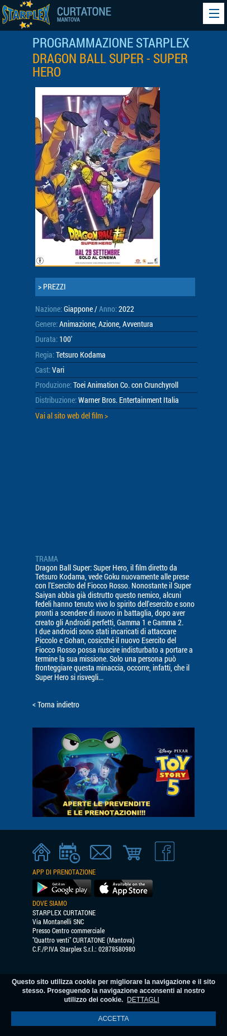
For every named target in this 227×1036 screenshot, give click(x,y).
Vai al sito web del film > (71, 416)
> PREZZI (52, 287)
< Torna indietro (55, 705)
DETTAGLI (143, 1000)
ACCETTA (113, 1019)
